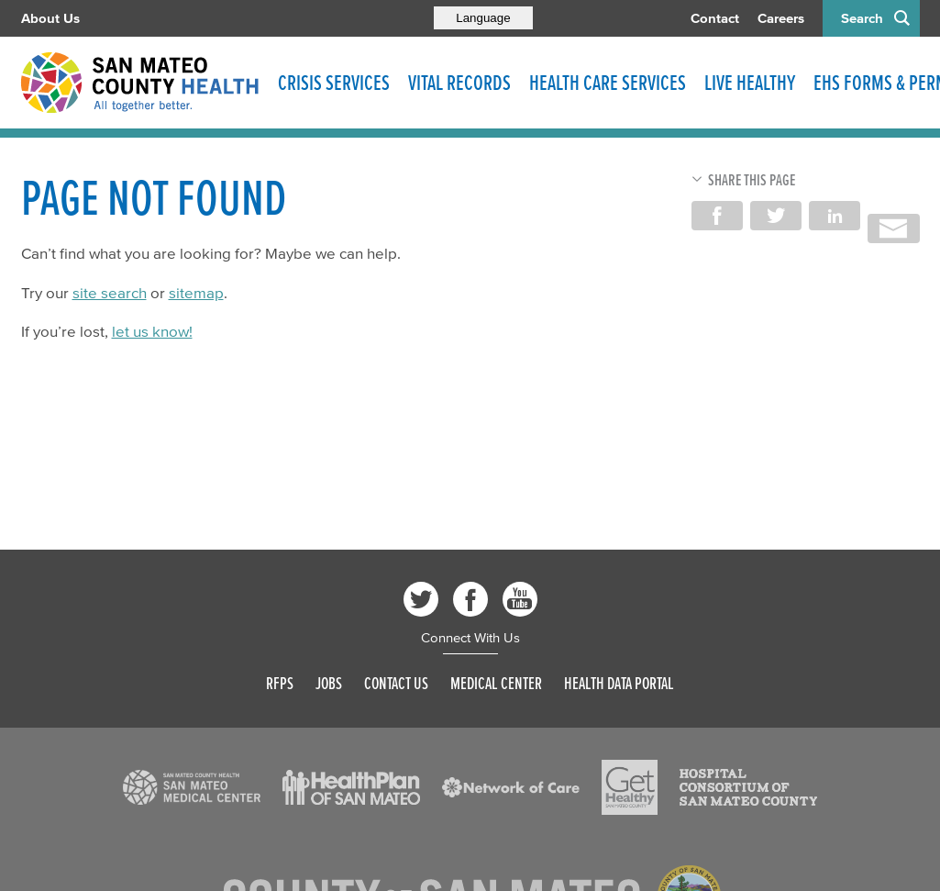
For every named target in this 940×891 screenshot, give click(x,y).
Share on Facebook (717, 215)
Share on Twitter (776, 215)
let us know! (152, 331)
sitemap (196, 292)
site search (109, 292)
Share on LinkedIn (834, 215)
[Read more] (191, 787)
